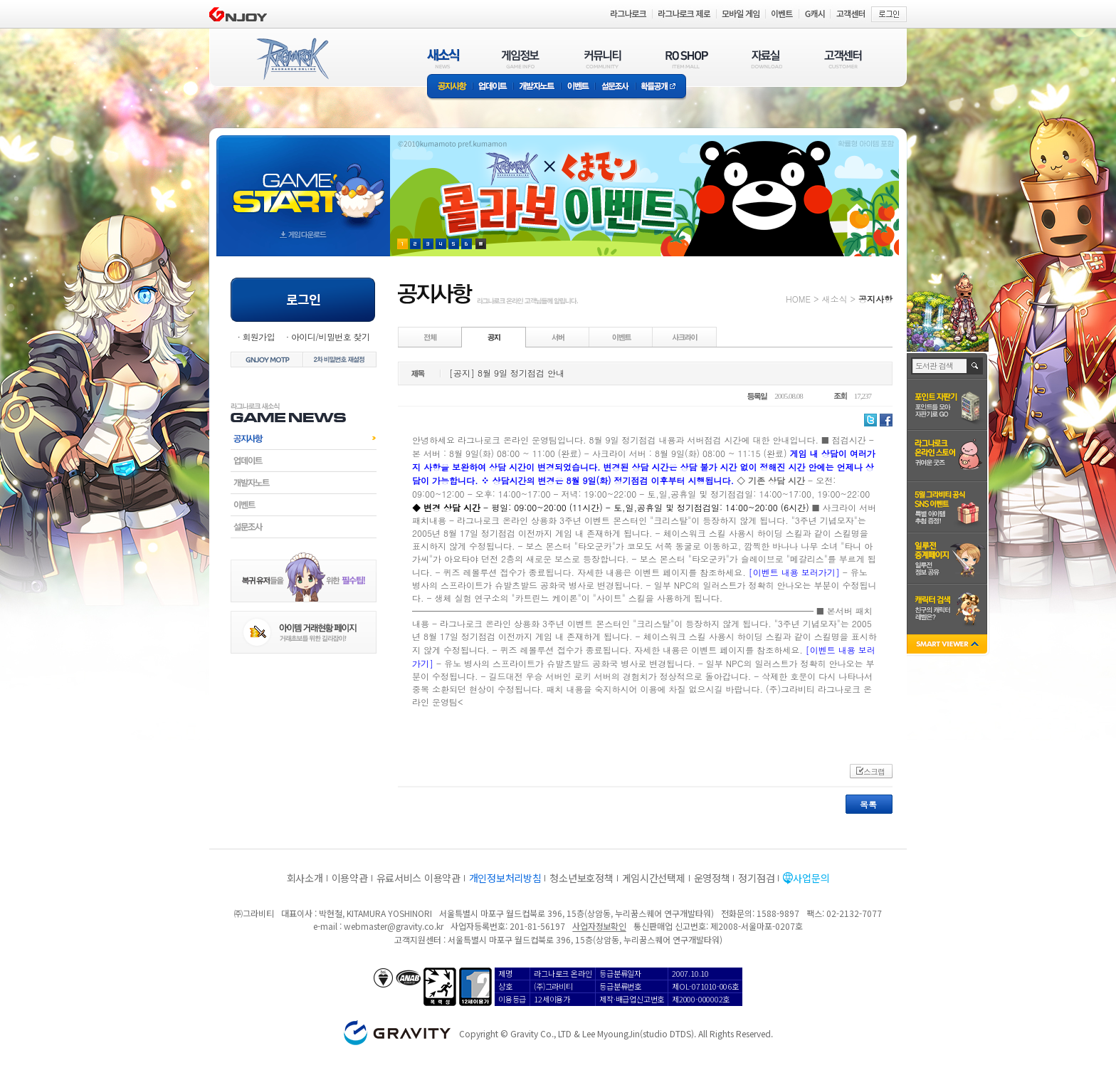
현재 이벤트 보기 (480, 244)
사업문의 (811, 878)
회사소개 (305, 878)
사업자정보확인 (599, 926)
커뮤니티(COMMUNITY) (602, 58)
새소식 (834, 299)
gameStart (303, 182)
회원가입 (258, 336)
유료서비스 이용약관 (418, 878)
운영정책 (712, 878)
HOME (798, 299)
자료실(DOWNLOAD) (765, 58)
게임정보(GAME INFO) (521, 58)
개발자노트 (537, 87)
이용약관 (350, 878)
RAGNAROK (291, 59)
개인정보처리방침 (505, 878)
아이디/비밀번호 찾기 (330, 336)
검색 (975, 365)
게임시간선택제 (653, 878)
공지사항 (450, 87)
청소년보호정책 (581, 878)
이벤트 (578, 87)
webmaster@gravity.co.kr (393, 926)
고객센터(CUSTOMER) (843, 58)
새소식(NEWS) (443, 58)
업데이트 (493, 87)
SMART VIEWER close (948, 645)
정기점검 (756, 878)
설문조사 (615, 87)
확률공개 (661, 87)
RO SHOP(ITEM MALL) (687, 58)
